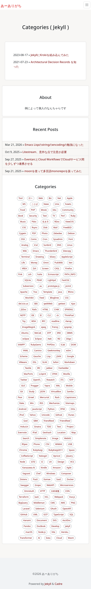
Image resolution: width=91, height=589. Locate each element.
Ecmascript (53, 274)
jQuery (69, 455)
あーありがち (9, 5)
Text (45, 215)
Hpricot (56, 455)
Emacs (36, 250)
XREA (24, 268)
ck (58, 315)
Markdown (69, 362)
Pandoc (27, 526)
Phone (37, 444)
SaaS (58, 479)
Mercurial (44, 397)
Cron (45, 239)
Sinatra (37, 426)
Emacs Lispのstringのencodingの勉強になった (54, 145)
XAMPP (21, 344)
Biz (50, 198)
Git (21, 391)
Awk (50, 338)
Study (31, 391)
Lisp (49, 356)
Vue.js (72, 496)
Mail (55, 227)
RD (58, 338)
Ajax (73, 303)
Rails (34, 309)
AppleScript (66, 256)
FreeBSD (67, 227)
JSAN (58, 356)
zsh (29, 274)
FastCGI (65, 280)
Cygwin (22, 233)
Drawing (40, 256)
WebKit (67, 438)
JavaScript (37, 409)
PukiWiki (58, 262)
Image (55, 438)
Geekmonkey (54, 350)
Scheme (24, 356)
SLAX (44, 362)
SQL (71, 514)
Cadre (58, 584)
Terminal (25, 256)
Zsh (34, 268)
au (40, 286)
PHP (33, 209)
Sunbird (47, 245)
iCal (36, 245)
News (46, 204)
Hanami (27, 520)
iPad (35, 432)
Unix (57, 204)
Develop (55, 526)
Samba (70, 391)
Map (73, 432)
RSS (41, 403)
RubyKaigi (38, 450)
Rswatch (51, 379)
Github (59, 414)
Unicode (45, 414)
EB (32, 315)
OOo (73, 409)
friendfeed (49, 420)
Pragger (35, 385)
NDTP (22, 315)
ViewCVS (69, 221)
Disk (45, 227)
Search (26, 438)
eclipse (25, 338)
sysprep (68, 327)
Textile (28, 368)
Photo (45, 233)
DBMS (70, 332)
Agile (69, 467)
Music (23, 221)
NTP (71, 379)
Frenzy (55, 327)
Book (20, 215)
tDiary (53, 256)
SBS (36, 303)
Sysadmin (58, 239)
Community (68, 209)
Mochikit (29, 297)
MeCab (37, 332)
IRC (38, 368)
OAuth (53, 508)
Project (70, 426)
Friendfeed (65, 420)
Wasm (71, 537)
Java (60, 291)
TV (54, 215)
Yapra (47, 385)
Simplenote (40, 438)
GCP (46, 514)
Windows (50, 473)
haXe (39, 274)
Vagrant (26, 473)
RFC (44, 321)
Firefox (68, 268)
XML (58, 385)
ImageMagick (28, 327)
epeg (43, 327)
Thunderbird (51, 250)
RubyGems (36, 344)
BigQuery (23, 502)
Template (47, 291)
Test (59, 426)
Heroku (64, 532)
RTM (62, 409)
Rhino (71, 291)
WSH (33, 321)
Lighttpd (52, 280)
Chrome (23, 450)
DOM (73, 344)
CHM (56, 309)
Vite (53, 532)
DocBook (41, 526)
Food (22, 209)
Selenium (39, 508)
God (26, 420)
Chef (38, 473)
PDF (34, 233)
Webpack (58, 496)
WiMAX (58, 444)
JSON (42, 391)
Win (32, 403)
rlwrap (68, 321)
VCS (72, 461)
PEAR (39, 280)
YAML (25, 350)
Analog (24, 245)
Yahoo (33, 414)
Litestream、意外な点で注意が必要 (44, 152)
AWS (63, 502)
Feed (41, 297)
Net (59, 198)
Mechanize (54, 403)
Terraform (24, 496)
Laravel (26, 508)
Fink (20, 274)
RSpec (25, 444)
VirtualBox (56, 391)
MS (23, 204)
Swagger (24, 485)
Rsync (35, 227)
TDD (49, 426)
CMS (53, 502)
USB (70, 444)
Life (23, 262)
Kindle (44, 467)
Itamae (47, 479)
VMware (23, 362)
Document (42, 520)
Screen (45, 268)
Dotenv (23, 479)
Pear (20, 397)
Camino (38, 350)
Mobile (69, 385)
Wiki (25, 250)
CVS (24, 227)
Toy (23, 321)
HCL (47, 496)
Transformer (26, 537)
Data (48, 537)
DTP (49, 332)
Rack (57, 397)
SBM (35, 420)
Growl (31, 397)
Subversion (28, 286)
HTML (45, 309)
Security (33, 215)
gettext (61, 303)
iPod (21, 414)
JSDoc (23, 309)
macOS (28, 532)
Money (34, 262)
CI (42, 461)
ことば (34, 204)
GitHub (23, 514)
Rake (21, 403)
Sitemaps (69, 403)
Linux (69, 245)
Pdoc (34, 221)
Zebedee (57, 233)
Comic (34, 239)
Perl (63, 215)
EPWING (69, 309)
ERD (59, 332)
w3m (68, 350)
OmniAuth (29, 491)
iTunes (71, 414)
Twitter (23, 379)
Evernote (22, 432)
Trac (35, 291)
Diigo (68, 338)
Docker (70, 479)
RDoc (57, 221)
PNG (73, 502)
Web (41, 198)
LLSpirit (42, 373)
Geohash (47, 432)
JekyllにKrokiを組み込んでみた (50, 55)
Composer (66, 473)
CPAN (54, 373)
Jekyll (67, 526)
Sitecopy (67, 250)
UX (50, 461)
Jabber (49, 368)
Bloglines (54, 297)
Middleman (39, 502)
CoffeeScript (27, 455)
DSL (35, 362)
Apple (69, 198)
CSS (67, 297)
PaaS (35, 479)
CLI (49, 315)
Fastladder (63, 368)
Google (70, 356)
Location (61, 432)
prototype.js (54, 286)
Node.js (42, 532)
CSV (47, 444)
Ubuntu (25, 332)
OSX (23, 239)
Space (71, 450)
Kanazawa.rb (28, 467)
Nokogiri (43, 455)
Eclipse (38, 338)
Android (22, 409)
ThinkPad (69, 315)
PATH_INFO (70, 274)
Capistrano (70, 397)
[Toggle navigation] (86, 4)
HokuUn (24, 426)
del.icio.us (23, 303)
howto (68, 204)
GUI (23, 385)
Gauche (37, 356)
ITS (62, 379)
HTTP (42, 491)
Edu (54, 209)
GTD (33, 461)
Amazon (57, 467)
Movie (44, 209)
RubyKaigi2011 (55, 450)
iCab (63, 344)
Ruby (73, 215)
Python (51, 409)
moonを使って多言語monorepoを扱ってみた (53, 171)
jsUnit (68, 286)
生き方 (45, 221)
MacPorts (28, 373)
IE (41, 315)
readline (55, 321)
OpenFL (36, 379)
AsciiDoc (66, 520)
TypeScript (58, 514)
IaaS (37, 496)
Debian (71, 233)
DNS (59, 245)
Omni (46, 262)
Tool (20, 198)
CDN (67, 491)
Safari (55, 362)
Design (61, 461)
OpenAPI (66, 508)
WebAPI (50, 485)
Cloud (59, 537)
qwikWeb (48, 303)
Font (71, 239)
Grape (38, 485)
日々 (31, 198)
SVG (55, 520)
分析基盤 (55, 491)
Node (22, 461)
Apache (24, 291)
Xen (70, 262)
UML (35, 514)
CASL (56, 268)
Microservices (67, 485)
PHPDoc (51, 344)
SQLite (28, 280)
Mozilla (66, 373)
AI (39, 537)
